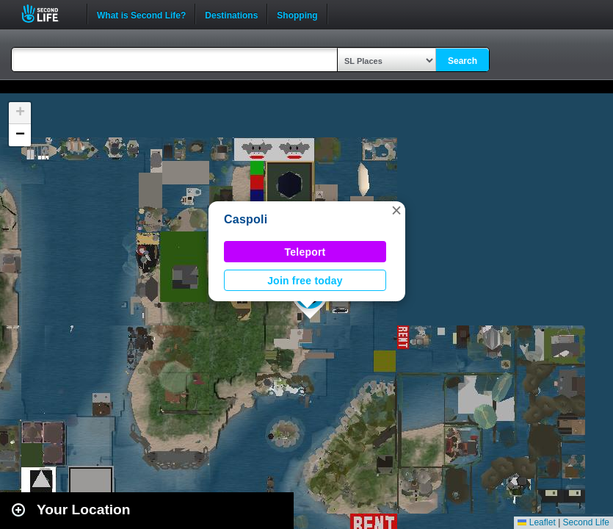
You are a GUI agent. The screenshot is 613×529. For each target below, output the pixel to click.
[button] (396, 210)
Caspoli (245, 219)
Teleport (305, 252)
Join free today (305, 281)
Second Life (48, 14)
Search (462, 61)
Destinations (231, 14)
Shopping (297, 14)
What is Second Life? (141, 14)
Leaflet (536, 522)
